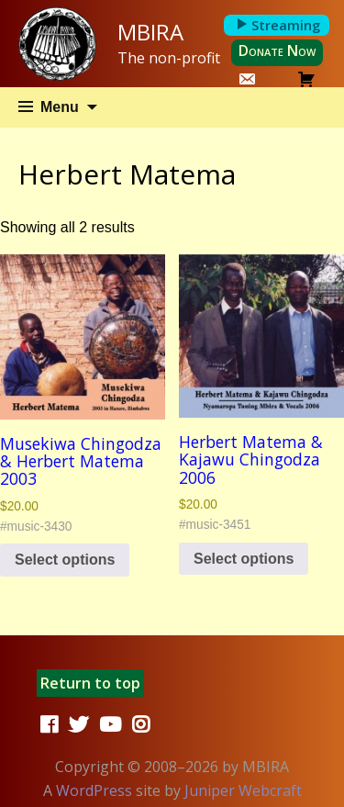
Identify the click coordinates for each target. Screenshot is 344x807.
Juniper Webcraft (243, 790)
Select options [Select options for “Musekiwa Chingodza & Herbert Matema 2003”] (65, 559)
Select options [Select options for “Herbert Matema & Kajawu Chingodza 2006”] (244, 558)
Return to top (90, 683)
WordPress (94, 790)
